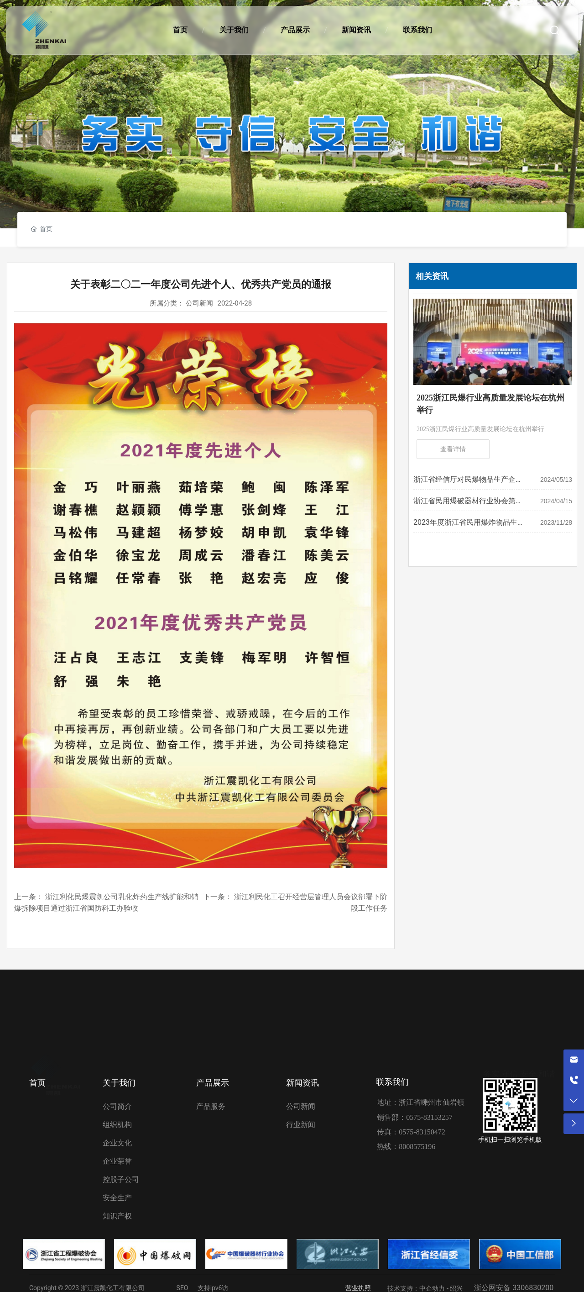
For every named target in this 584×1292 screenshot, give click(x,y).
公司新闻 (199, 303)
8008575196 (417, 1146)
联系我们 (392, 1081)
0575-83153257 (429, 1117)
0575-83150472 (422, 1132)
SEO (182, 1288)
